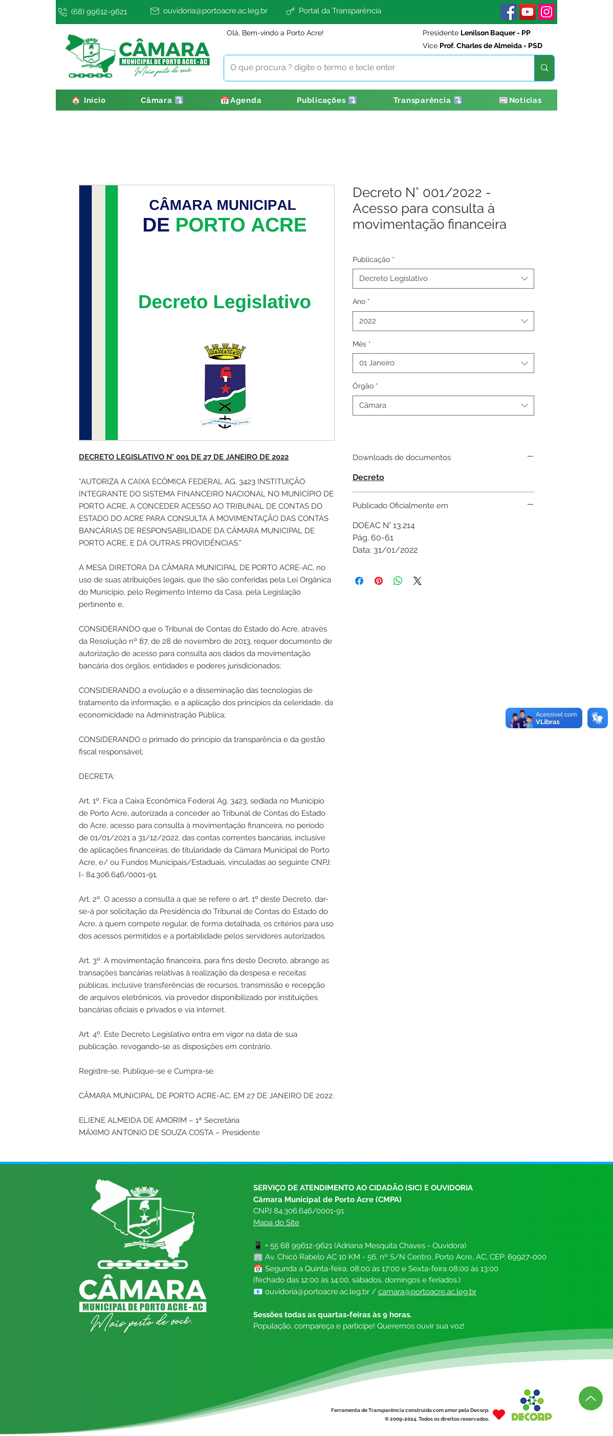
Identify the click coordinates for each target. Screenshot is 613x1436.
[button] (163, 100)
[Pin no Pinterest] (379, 581)
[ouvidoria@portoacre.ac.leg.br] (215, 10)
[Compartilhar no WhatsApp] (398, 581)
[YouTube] (527, 12)
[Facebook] (508, 12)
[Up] (591, 1398)
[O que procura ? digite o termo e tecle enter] (371, 68)
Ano (361, 301)
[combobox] (443, 279)
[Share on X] (417, 581)
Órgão (365, 386)
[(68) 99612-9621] (102, 12)
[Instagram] (546, 12)
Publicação (374, 259)
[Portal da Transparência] (358, 10)
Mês (362, 344)
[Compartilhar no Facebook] (359, 581)
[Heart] (499, 1414)
